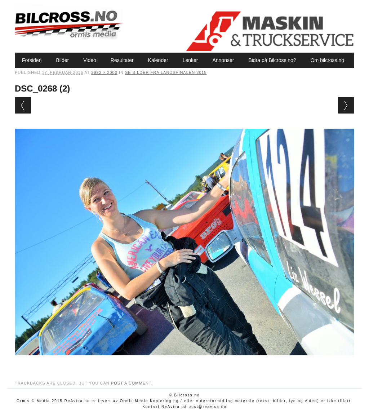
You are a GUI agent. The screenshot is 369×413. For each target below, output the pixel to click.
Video (89, 60)
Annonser (223, 60)
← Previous (23, 105)
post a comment (131, 383)
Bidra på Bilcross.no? (272, 60)
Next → (346, 105)
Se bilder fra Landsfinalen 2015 (166, 72)
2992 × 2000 (104, 72)
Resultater (122, 60)
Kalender (158, 60)
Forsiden (31, 60)
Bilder (62, 60)
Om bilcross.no (327, 60)
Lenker (190, 60)
